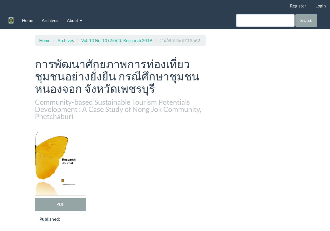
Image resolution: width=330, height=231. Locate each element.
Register (298, 5)
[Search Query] (265, 20)
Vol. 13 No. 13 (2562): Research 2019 (116, 40)
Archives (50, 20)
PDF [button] (60, 204)
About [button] (74, 20)
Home (27, 20)
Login (320, 5)
